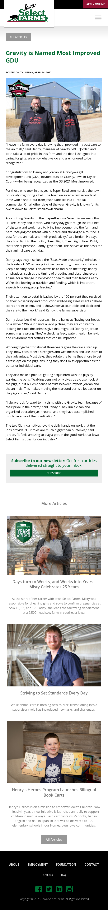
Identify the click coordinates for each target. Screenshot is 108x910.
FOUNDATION (66, 864)
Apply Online (95, 4)
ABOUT (14, 864)
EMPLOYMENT (38, 864)
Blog (63, 875)
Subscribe (54, 473)
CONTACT (91, 864)
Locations (47, 875)
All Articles (18, 37)
